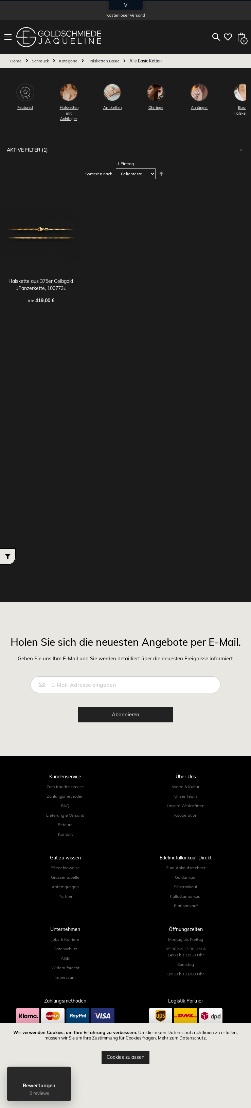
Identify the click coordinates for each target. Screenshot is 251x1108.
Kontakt (65, 834)
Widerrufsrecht (65, 967)
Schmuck (41, 60)
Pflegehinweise (65, 867)
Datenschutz (65, 948)
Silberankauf (185, 886)
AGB (65, 958)
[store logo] (58, 37)
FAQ (65, 805)
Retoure (65, 824)
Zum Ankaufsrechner (185, 867)
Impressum (65, 977)
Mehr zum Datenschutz (182, 1038)
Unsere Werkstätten (185, 805)
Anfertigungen (65, 886)
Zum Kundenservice (65, 786)
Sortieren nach (98, 173)
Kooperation (185, 815)
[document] (125, 1047)
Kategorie (68, 60)
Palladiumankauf (186, 896)
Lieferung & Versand (65, 815)
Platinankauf (186, 905)
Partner (65, 896)
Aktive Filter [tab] (24, 150)
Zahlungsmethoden (65, 796)
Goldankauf (186, 877)
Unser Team (185, 796)
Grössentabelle (65, 877)
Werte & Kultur (185, 786)
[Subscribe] (125, 715)
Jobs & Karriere (65, 939)
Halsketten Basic (104, 60)
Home (16, 60)
